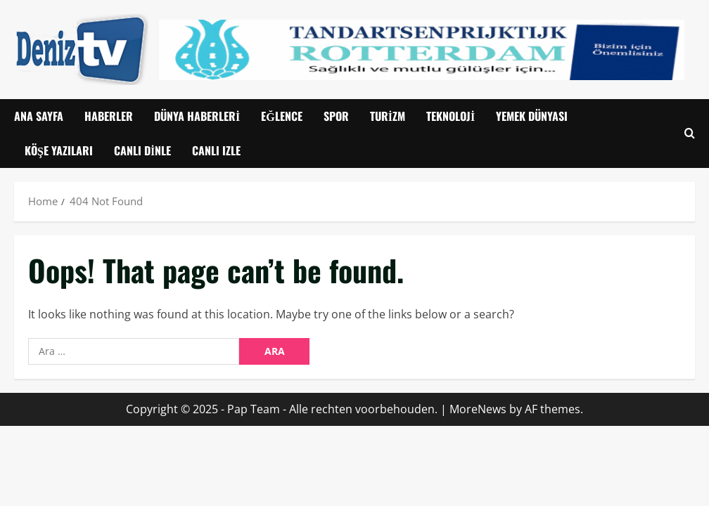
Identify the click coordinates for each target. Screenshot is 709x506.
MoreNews (477, 409)
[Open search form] (689, 134)
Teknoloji (450, 116)
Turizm (387, 116)
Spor (336, 116)
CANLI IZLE (216, 150)
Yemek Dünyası (532, 116)
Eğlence (281, 116)
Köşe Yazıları (59, 150)
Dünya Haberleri (197, 116)
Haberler (108, 116)
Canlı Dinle (142, 150)
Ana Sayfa (38, 116)
